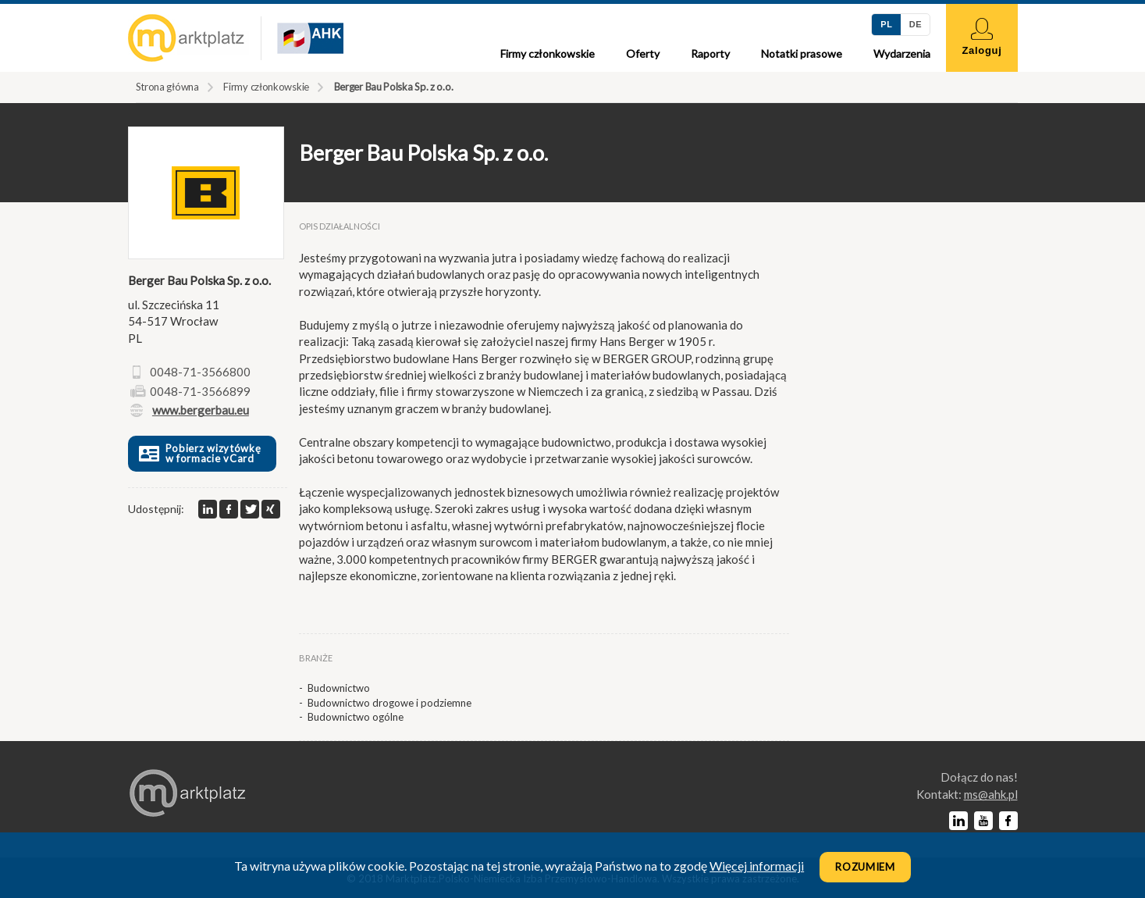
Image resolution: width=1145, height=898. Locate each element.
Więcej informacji (756, 865)
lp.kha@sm (991, 794)
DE (915, 24)
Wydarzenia (901, 53)
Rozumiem (865, 867)
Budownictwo (339, 688)
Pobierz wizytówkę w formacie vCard (198, 453)
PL (886, 24)
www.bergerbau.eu (200, 410)
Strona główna (167, 86)
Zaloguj (981, 37)
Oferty (643, 53)
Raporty (710, 53)
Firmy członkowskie (547, 53)
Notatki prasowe (801, 53)
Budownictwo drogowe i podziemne (389, 703)
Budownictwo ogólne (356, 717)
